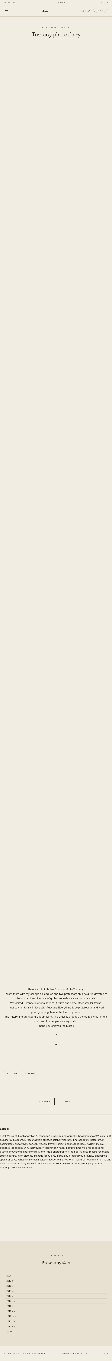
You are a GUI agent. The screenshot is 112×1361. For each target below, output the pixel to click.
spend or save (8, 1159)
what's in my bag (28, 1159)
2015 (10, 1301)
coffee (33, 1143)
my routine (29, 1163)
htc (84, 1147)
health (90, 1159)
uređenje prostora (11, 1167)
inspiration (51, 1147)
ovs (53, 1155)
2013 (11, 1311)
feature (80, 1159)
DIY (27, 1147)
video (43, 1143)
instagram (97, 1139)
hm (78, 1147)
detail (56, 1139)
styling (90, 1163)
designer (6, 1139)
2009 (10, 1331)
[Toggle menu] (6, 11)
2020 (9, 1275)
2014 (11, 1306)
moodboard (15, 1163)
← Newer (44, 1101)
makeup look (42, 1155)
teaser (99, 1163)
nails (62, 1147)
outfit (5, 1135)
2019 (9, 1280)
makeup (105, 1135)
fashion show (89, 1135)
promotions (55, 1163)
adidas (44, 1159)
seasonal (68, 1163)
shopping (101, 1155)
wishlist (66, 1139)
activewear (37, 1147)
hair (90, 1143)
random (44, 1135)
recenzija (103, 1151)
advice (52, 1159)
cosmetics (7, 1143)
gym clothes (25, 1155)
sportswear (30, 1151)
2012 (11, 1316)
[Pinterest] (89, 11)
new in (56, 1135)
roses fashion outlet (39, 1139)
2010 (10, 1326)
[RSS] (106, 11)
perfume (62, 1155)
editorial (70, 1159)
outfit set (42, 1163)
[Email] (100, 11)
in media (98, 1143)
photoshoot (81, 1139)
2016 (10, 1296)
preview (89, 1155)
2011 (10, 1321)
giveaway (21, 1143)
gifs (85, 1151)
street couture (8, 1155)
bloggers (19, 1139)
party (61, 1143)
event (15, 1135)
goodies (5, 1147)
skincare (80, 1163)
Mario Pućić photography (53, 1151)
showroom (15, 1151)
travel (32, 1073)
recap (93, 1151)
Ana (45, 11)
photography (14, 1073)
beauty (70, 1147)
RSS (106, 1353)
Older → (67, 1101)
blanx (61, 1159)
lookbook (17, 1147)
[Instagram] (83, 11)
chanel (71, 1143)
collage (81, 1143)
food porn (76, 1151)
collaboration (29, 1135)
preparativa (76, 1155)
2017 (10, 1291)
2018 (10, 1286)
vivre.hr (27, 1167)
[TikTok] (95, 11)
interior (99, 1159)
